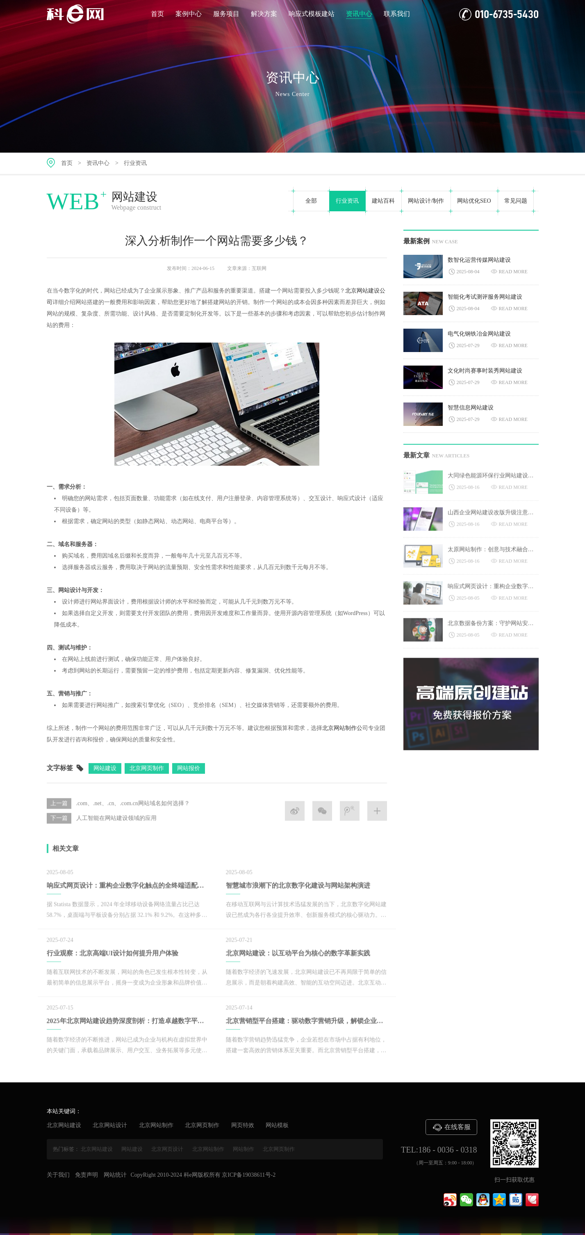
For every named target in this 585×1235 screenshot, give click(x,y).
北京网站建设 (64, 1125)
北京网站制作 (156, 1125)
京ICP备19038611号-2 (248, 1175)
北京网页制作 (202, 1125)
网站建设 (132, 1149)
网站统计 (115, 1175)
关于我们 (58, 1175)
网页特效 (242, 1125)
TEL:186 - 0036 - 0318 (439, 1149)
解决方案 (264, 13)
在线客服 (451, 1127)
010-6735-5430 (499, 14)
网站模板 (277, 1125)
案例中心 (188, 13)
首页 (157, 13)
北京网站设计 (110, 1125)
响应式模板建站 (312, 13)
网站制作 (243, 1149)
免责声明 (86, 1175)
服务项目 (226, 13)
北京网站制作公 (342, 729)
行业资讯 (135, 163)
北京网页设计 (167, 1149)
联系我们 (397, 13)
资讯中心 (359, 14)
